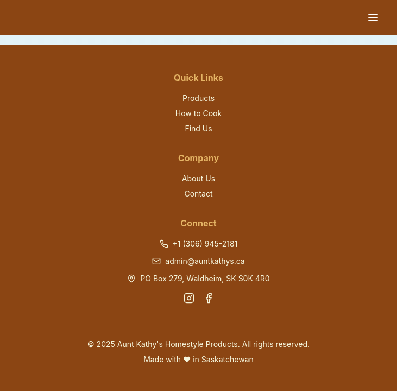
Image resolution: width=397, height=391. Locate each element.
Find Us (198, 128)
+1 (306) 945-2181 (205, 243)
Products (198, 98)
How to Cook (198, 113)
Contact (199, 193)
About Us (198, 178)
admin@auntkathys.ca (204, 261)
